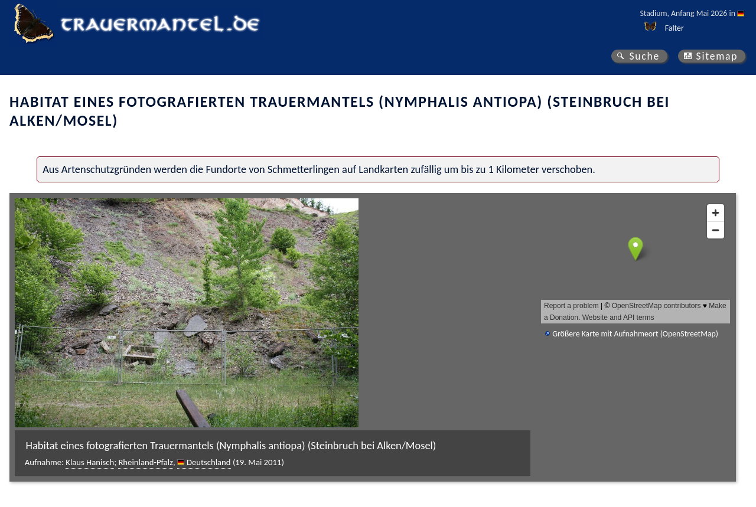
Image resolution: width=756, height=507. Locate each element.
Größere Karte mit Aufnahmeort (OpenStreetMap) (635, 334)
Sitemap (717, 56)
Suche (644, 56)
